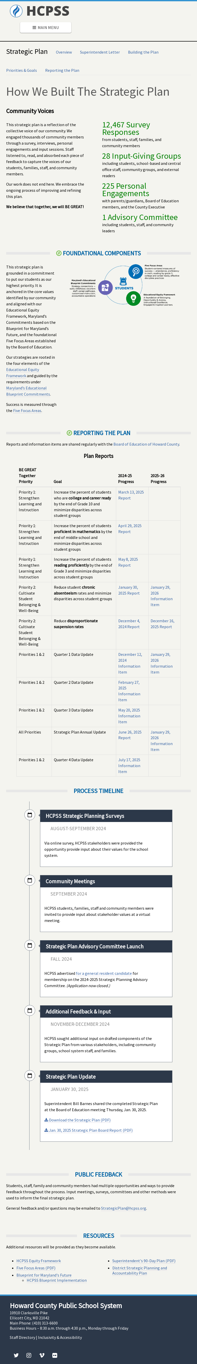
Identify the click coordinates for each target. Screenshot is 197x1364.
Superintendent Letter (100, 52)
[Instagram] (28, 1355)
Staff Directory (22, 1337)
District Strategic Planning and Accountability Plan (139, 1270)
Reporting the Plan (62, 70)
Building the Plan (143, 52)
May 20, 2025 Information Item (129, 715)
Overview (64, 52)
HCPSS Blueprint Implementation (57, 1280)
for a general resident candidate (104, 973)
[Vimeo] (42, 1355)
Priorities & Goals (21, 70)
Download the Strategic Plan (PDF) (77, 1119)
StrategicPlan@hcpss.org (123, 1208)
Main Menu (46, 27)
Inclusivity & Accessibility (60, 1337)
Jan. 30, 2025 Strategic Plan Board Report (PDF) (88, 1130)
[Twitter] (16, 1355)
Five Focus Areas (27, 410)
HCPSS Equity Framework (38, 1260)
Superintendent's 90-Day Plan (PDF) (143, 1260)
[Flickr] (54, 1355)
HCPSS (40, 10)
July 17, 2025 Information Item (129, 765)
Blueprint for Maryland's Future (44, 1275)
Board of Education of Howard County (146, 444)
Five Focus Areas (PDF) (35, 1267)
